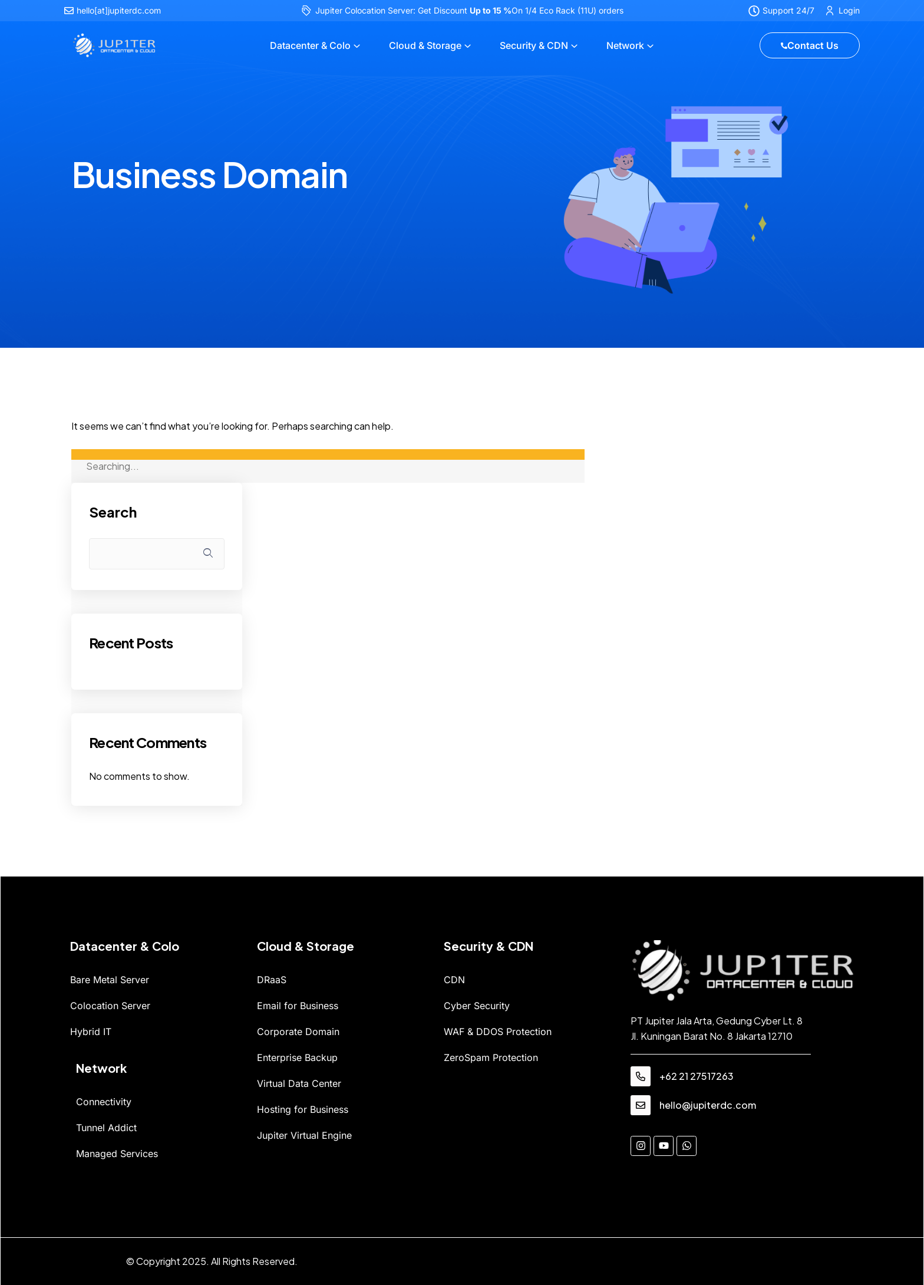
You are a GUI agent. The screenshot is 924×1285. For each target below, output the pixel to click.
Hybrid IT (90, 1031)
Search (113, 511)
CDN (454, 980)
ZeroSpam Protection (491, 1057)
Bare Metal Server (109, 980)
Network (625, 45)
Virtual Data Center (299, 1083)
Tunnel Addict (106, 1128)
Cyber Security (477, 1005)
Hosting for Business (302, 1109)
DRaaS (271, 980)
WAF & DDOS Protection (498, 1031)
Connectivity (103, 1102)
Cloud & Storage (425, 45)
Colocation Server (110, 1005)
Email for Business (297, 1005)
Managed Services (117, 1153)
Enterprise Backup (297, 1057)
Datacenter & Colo (310, 45)
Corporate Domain (298, 1031)
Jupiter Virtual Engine (304, 1135)
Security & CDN (534, 45)
